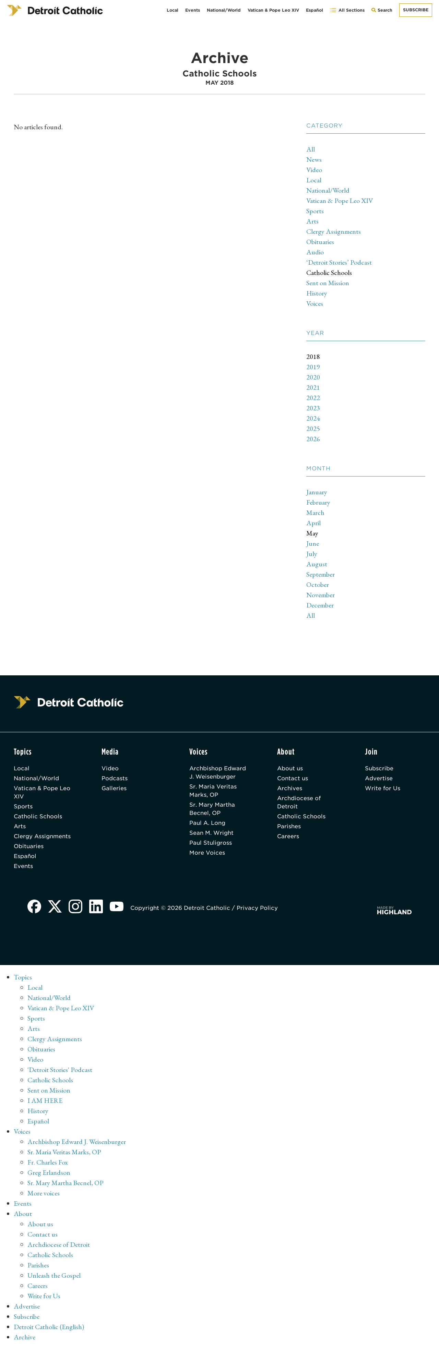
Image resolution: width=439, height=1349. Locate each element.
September (320, 574)
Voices (314, 303)
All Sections (347, 10)
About (23, 1213)
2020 (313, 377)
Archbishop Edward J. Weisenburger (217, 772)
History (316, 293)
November (320, 594)
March (315, 512)
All (310, 149)
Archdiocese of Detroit (299, 802)
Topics (23, 977)
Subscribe (415, 9)
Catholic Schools (329, 272)
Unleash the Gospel (54, 1275)
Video (314, 169)
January (316, 491)
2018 (313, 356)
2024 (313, 418)
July (311, 553)
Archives (289, 788)
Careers (288, 836)
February (318, 502)
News (314, 159)
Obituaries (320, 241)
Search (383, 12)
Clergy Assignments (333, 231)
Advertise (379, 778)
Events (192, 10)
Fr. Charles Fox (47, 1162)
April (313, 522)
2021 (313, 387)
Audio (315, 252)
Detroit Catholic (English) (49, 1326)
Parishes (289, 826)
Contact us (292, 778)
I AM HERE (44, 1100)
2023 (313, 408)
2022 (313, 397)
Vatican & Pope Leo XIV (273, 10)
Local (172, 10)
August (316, 563)
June (312, 543)
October (317, 584)
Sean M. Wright (211, 833)
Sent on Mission (327, 282)
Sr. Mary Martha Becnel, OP (212, 809)
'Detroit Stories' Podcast (59, 1069)
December (320, 605)
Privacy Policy (257, 908)
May (312, 533)
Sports (315, 210)
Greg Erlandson (48, 1172)
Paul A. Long (207, 823)
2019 (313, 366)
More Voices (207, 853)
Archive (24, 1337)
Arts (312, 221)
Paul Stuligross (210, 843)
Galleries (114, 788)
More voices (43, 1193)
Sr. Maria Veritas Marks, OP (213, 790)
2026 (313, 438)
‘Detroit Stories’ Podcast (339, 262)
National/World (224, 10)
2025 (313, 428)
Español (314, 10)
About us (290, 768)
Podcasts (115, 778)
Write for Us (382, 788)
